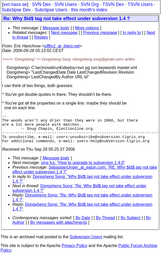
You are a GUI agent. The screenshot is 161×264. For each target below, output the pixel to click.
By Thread (105, 225)
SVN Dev (41, 4)
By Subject (130, 225)
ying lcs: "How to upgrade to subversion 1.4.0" (83, 170)
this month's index (89, 9)
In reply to (132, 32)
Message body (56, 28)
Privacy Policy (74, 253)
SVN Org (90, 4)
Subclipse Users (51, 9)
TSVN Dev (113, 4)
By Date (82, 225)
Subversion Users (86, 244)
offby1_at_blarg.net (62, 46)
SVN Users (65, 4)
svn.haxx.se (15, 4)
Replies (41, 37)
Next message (64, 32)
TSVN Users (140, 4)
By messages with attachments (58, 229)
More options (87, 28)
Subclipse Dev (16, 9)
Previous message (100, 32)
